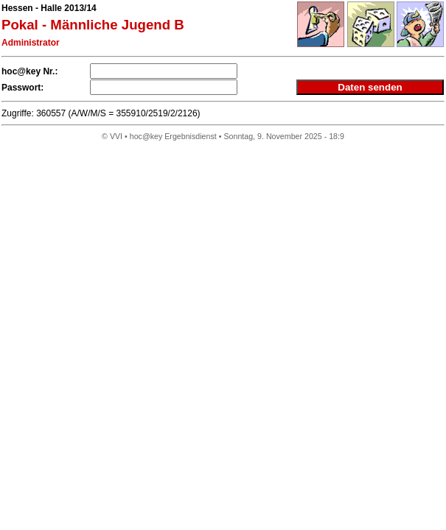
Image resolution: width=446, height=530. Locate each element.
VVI (116, 136)
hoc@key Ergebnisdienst (173, 136)
